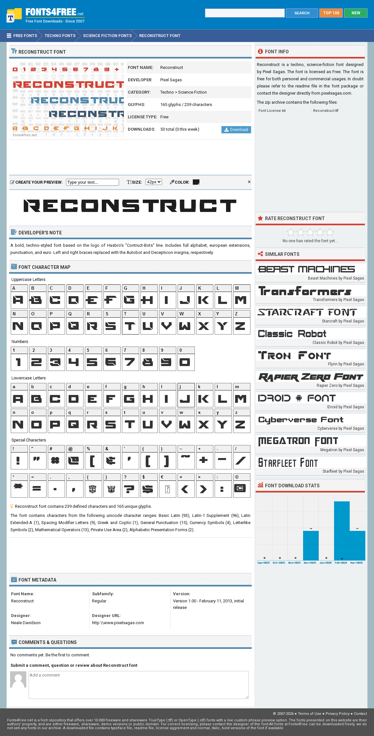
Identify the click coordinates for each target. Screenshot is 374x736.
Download (236, 129)
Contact (360, 714)
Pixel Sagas (171, 79)
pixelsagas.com (336, 93)
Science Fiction (192, 92)
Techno (167, 92)
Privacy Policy (338, 714)
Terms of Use (309, 714)
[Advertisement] (130, 157)
